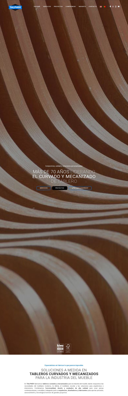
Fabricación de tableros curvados (79, 354)
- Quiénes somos (44, 354)
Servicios (47, 4)
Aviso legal (91, 394)
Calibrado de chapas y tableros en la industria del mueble (22, 260)
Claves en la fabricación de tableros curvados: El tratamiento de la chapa (102, 260)
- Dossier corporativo (45, 360)
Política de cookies (118, 394)
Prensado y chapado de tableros (79, 361)
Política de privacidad (103, 394)
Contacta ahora (64, 321)
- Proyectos (42, 356)
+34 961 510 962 (107, 354)
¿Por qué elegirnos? (80, 48)
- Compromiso (43, 358)
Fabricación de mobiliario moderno (80, 363)
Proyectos (58, 4)
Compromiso (71, 4)
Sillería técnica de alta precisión (79, 365)
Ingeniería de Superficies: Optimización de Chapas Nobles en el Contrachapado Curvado (64, 260)
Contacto (93, 4)
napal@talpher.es (107, 356)
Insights (82, 4)
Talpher (37, 4)
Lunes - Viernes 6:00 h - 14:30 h (111, 369)
